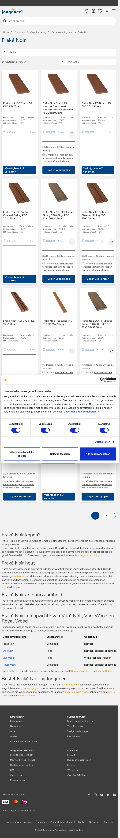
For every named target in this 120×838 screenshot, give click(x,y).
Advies (13, 736)
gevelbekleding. (91, 555)
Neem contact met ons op (80, 721)
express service (27, 695)
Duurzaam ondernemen (79, 759)
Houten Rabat (104, 671)
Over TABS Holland (77, 775)
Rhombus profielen (81, 671)
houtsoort (18, 576)
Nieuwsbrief (16, 726)
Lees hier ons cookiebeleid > (81, 411)
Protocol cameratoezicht (62, 822)
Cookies (82, 822)
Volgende (115, 516)
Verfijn (12, 52)
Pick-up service (18, 780)
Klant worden (17, 721)
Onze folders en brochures (23, 741)
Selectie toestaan (60, 454)
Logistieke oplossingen (21, 754)
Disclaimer (94, 822)
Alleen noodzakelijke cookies (22, 454)
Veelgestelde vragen (78, 731)
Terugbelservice (75, 726)
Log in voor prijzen (59, 170)
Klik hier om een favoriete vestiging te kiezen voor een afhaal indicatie (57, 158)
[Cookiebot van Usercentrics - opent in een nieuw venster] (102, 379)
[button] (113, 11)
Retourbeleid (73, 736)
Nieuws (71, 754)
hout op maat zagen (77, 692)
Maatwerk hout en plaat (22, 759)
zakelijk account (70, 684)
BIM (12, 770)
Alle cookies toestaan (98, 454)
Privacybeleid (40, 822)
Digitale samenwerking (22, 764)
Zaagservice (16, 775)
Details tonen (102, 441)
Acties (13, 731)
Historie (71, 764)
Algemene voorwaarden (18, 822)
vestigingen (32, 688)
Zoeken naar (5, 21)
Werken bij (72, 770)
